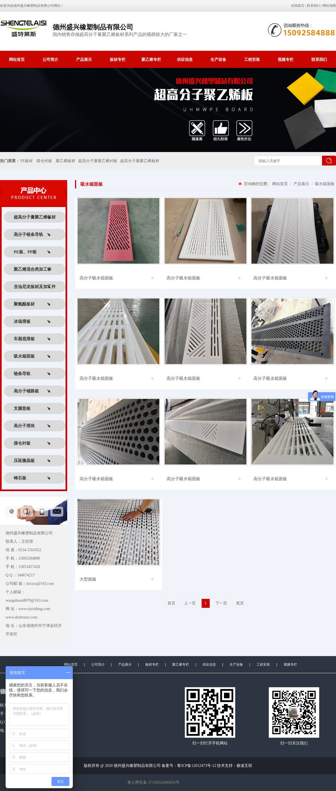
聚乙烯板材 (65, 161)
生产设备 (218, 59)
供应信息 (185, 59)
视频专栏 (285, 59)
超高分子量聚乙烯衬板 (97, 161)
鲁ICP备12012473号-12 (196, 766)
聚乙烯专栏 (151, 59)
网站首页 (17, 59)
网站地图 (329, 6)
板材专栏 (117, 59)
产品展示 (84, 59)
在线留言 (297, 6)
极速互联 (244, 766)
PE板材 (26, 161)
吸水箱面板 (324, 183)
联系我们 (313, 6)
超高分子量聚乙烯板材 (139, 161)
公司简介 (50, 59)
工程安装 (252, 59)
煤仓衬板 (44, 161)
